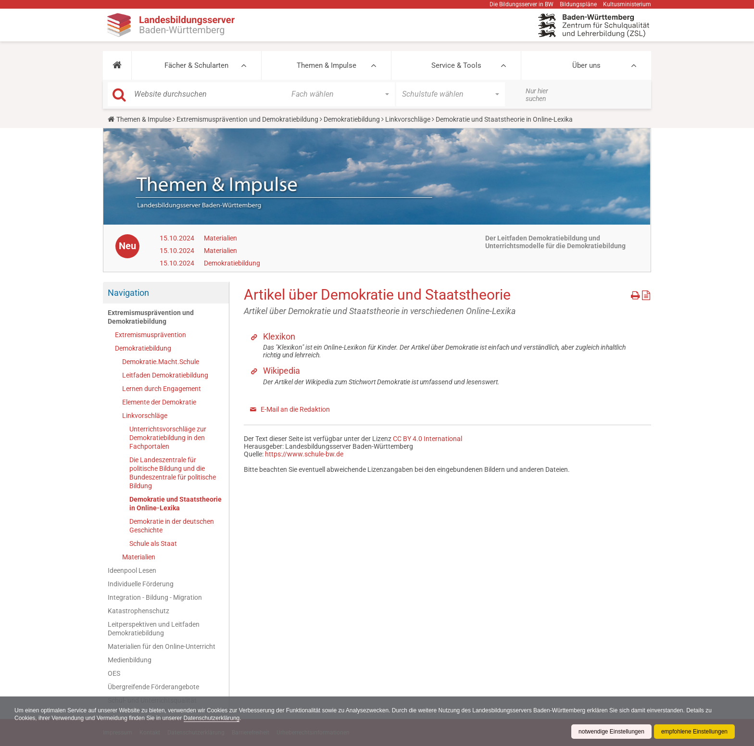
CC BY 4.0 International (427, 439)
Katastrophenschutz (138, 611)
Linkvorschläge (407, 119)
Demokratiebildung (352, 119)
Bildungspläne (578, 4)
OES (114, 673)
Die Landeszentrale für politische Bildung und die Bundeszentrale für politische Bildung (172, 473)
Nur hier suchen (537, 94)
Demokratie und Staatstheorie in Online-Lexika (175, 503)
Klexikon (279, 336)
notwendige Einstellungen (611, 731)
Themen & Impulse (326, 65)
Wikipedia (281, 371)
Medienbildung (129, 660)
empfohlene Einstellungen (694, 731)
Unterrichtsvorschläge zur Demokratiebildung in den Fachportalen (167, 437)
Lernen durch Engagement (161, 388)
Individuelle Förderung (141, 584)
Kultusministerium (627, 4)
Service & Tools (456, 65)
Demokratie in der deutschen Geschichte (171, 526)
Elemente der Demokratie (159, 402)
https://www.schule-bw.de (304, 454)
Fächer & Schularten (196, 65)
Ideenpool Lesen (132, 570)
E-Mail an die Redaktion (295, 409)
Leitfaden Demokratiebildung (165, 375)
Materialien (220, 238)
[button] (117, 65)
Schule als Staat (153, 543)
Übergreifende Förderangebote (153, 687)
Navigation (128, 293)
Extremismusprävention (150, 335)
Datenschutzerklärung (212, 718)
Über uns (586, 65)
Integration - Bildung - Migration (155, 597)
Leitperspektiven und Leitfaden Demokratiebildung (154, 628)
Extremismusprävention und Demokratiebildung (247, 119)
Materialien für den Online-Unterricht (161, 646)
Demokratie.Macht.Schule (160, 362)
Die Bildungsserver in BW (521, 4)
